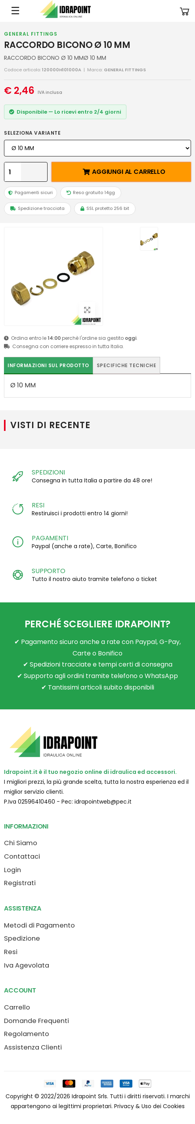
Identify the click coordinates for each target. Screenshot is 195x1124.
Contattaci (22, 856)
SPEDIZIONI (48, 472)
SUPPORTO (48, 570)
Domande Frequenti (36, 1020)
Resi (10, 951)
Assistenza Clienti (33, 1047)
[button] (184, 11)
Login (12, 869)
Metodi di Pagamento (39, 925)
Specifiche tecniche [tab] (127, 365)
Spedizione (22, 938)
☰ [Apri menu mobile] (15, 11)
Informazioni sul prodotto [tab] (48, 365)
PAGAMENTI (50, 538)
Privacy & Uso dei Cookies (149, 1106)
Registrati (20, 883)
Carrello (17, 1007)
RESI (38, 505)
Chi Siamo (20, 843)
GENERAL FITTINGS (30, 33)
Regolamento (26, 1033)
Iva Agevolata (26, 965)
